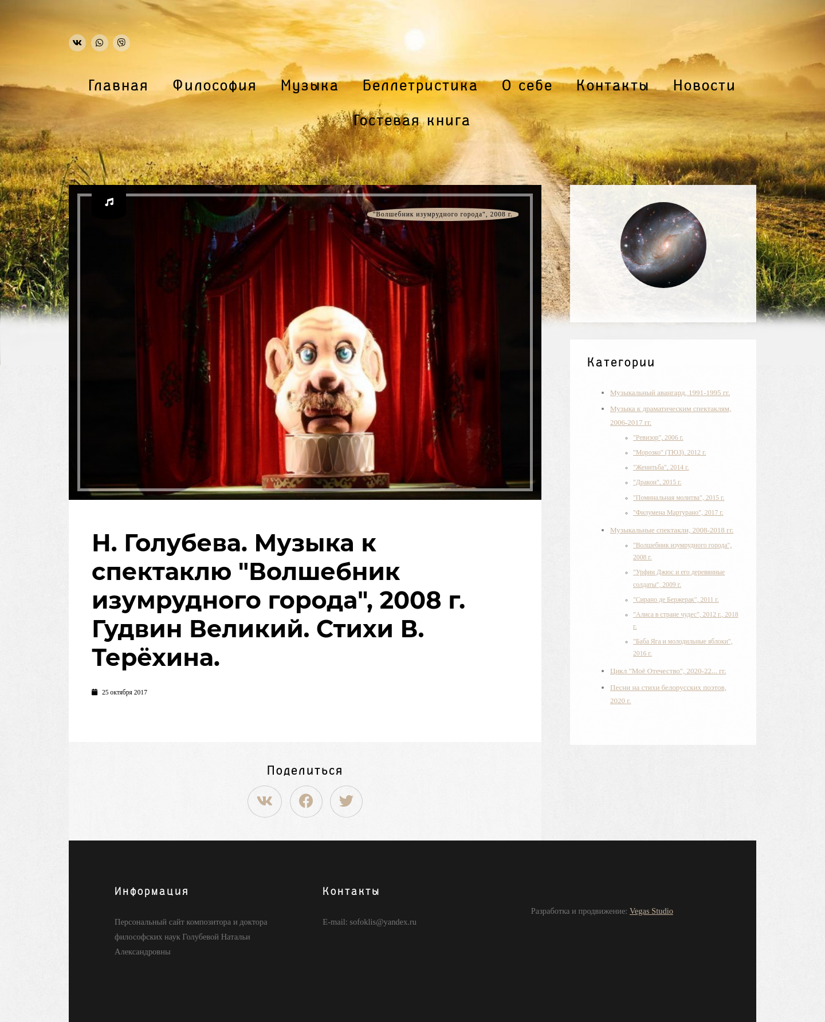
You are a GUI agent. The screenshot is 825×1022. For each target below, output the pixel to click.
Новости (704, 85)
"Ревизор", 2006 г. (658, 437)
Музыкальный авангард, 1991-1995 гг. (670, 392)
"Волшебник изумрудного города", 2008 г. (443, 214)
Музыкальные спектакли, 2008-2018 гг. (672, 530)
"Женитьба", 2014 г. (661, 467)
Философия (214, 85)
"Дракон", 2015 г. (657, 482)
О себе (527, 85)
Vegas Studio (651, 911)
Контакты (613, 85)
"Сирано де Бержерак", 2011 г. (676, 599)
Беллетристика (420, 85)
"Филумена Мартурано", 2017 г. (678, 512)
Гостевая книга (412, 120)
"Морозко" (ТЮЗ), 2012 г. (669, 452)
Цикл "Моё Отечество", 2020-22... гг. (668, 670)
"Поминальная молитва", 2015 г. (679, 498)
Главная (119, 85)
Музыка (310, 85)
